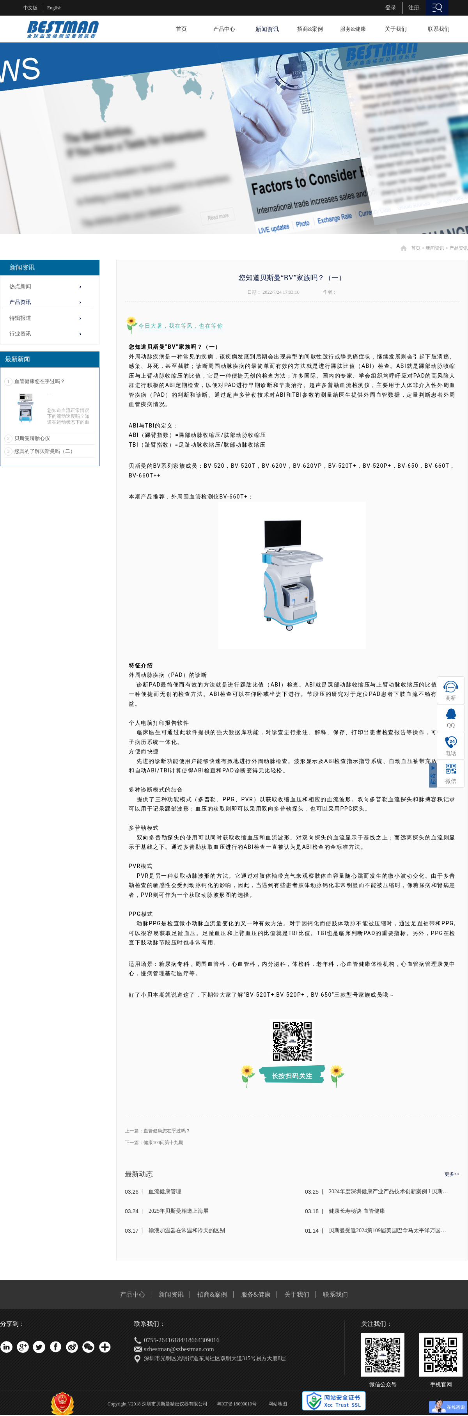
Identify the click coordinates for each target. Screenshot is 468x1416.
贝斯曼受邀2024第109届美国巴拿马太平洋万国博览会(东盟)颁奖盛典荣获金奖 (389, 1230)
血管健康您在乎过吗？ (39, 381)
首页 (181, 29)
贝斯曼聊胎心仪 (32, 438)
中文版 (30, 8)
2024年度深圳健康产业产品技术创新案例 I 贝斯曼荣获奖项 (389, 1191)
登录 (390, 8)
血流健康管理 (165, 1191)
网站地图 (276, 1404)
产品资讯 (458, 248)
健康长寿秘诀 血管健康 (357, 1211)
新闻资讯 (434, 248)
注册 (413, 8)
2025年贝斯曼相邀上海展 (179, 1211)
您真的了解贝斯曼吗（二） (44, 451)
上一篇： (157, 1131)
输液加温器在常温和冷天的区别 (187, 1230)
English (54, 8)
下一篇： (154, 1142)
